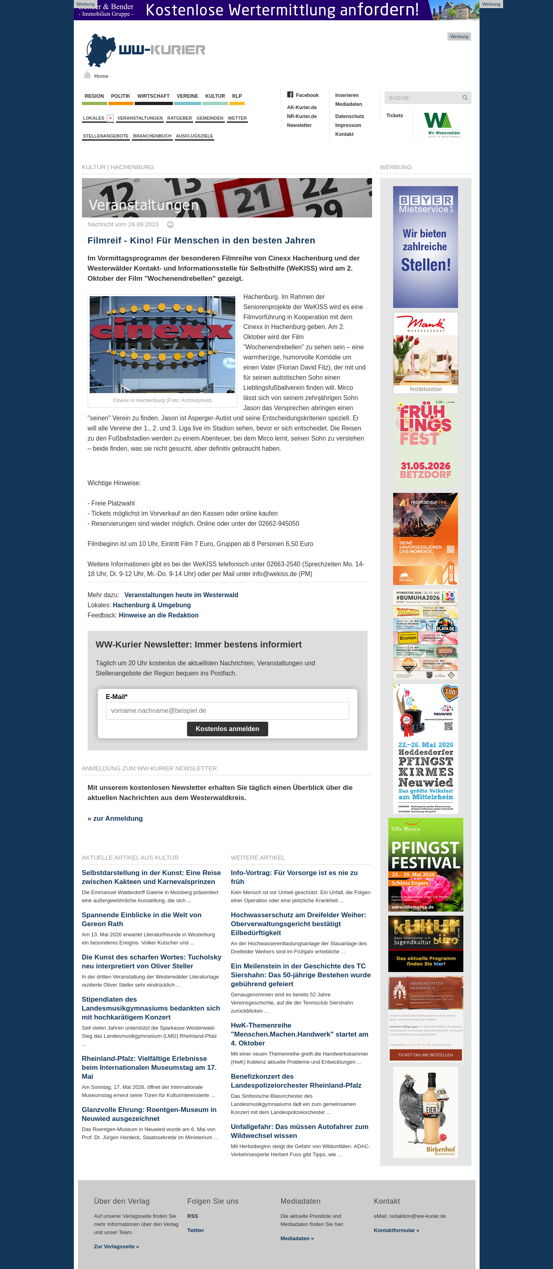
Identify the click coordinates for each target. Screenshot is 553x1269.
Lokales (98, 118)
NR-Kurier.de (302, 116)
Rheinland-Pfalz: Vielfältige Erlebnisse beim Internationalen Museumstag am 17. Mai (149, 1067)
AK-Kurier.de (302, 107)
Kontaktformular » (397, 1230)
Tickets (395, 115)
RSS (192, 1216)
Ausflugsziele (194, 135)
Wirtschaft (153, 96)
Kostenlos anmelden (227, 728)
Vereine (188, 96)
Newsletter (299, 125)
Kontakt (345, 134)
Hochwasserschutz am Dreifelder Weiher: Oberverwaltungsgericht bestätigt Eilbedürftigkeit (298, 924)
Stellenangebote (106, 135)
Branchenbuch (152, 135)
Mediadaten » (297, 1238)
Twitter (195, 1230)
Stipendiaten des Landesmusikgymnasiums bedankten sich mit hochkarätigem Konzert (151, 1008)
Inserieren (347, 95)
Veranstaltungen (140, 118)
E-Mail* (116, 696)
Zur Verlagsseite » (116, 1246)
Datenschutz (350, 116)
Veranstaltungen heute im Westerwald (181, 594)
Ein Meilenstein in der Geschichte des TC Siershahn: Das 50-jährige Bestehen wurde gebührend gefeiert (301, 975)
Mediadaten (349, 104)
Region (94, 96)
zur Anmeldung (118, 818)
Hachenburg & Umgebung (152, 605)
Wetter (237, 118)
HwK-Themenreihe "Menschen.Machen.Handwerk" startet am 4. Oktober (299, 1034)
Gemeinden (210, 118)
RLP (237, 96)
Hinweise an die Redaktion (159, 615)
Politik (121, 96)
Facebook (307, 95)
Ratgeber (179, 118)
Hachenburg (132, 166)
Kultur (215, 96)
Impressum (348, 125)
